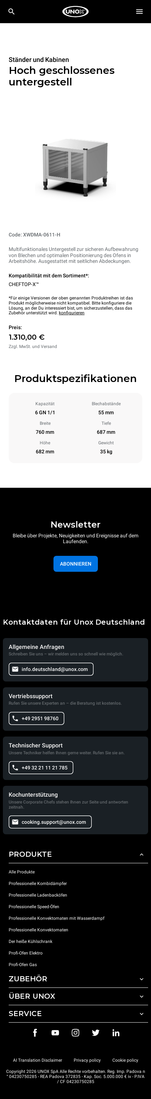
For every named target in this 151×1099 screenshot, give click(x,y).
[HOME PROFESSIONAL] (75, 11)
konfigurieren (72, 312)
